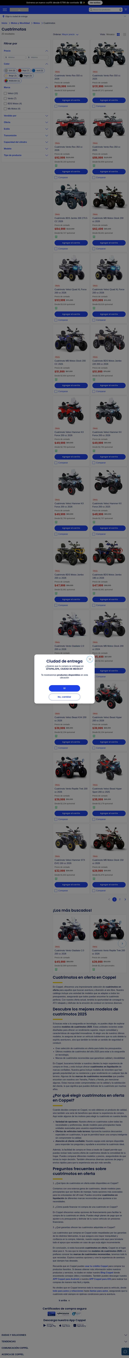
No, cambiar (64, 696)
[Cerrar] (90, 659)
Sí (64, 688)
